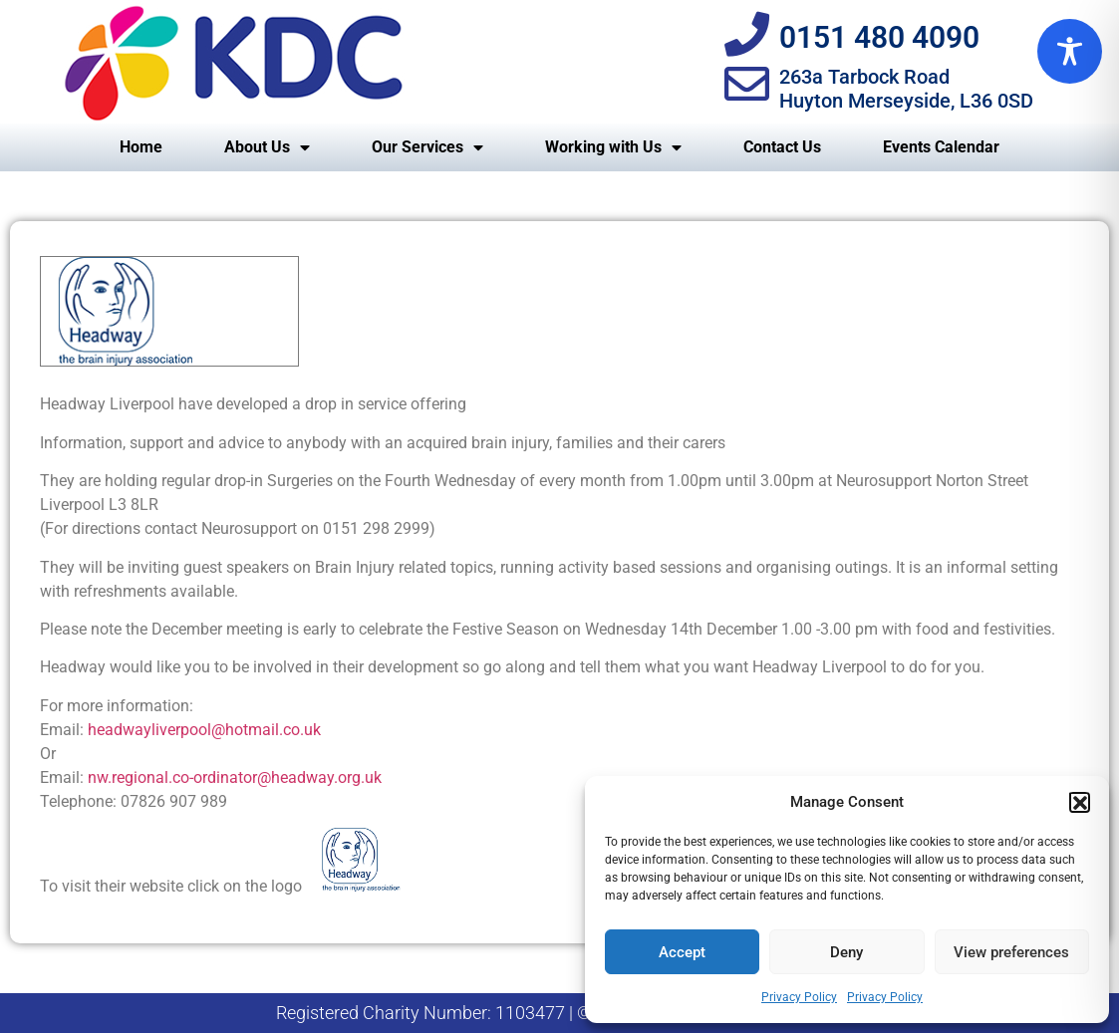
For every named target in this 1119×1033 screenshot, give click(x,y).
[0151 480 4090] (746, 34)
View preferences (1011, 952)
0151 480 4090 (879, 37)
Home (141, 146)
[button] (1079, 802)
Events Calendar (941, 146)
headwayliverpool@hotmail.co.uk (204, 729)
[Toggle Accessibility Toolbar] (1069, 51)
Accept (682, 952)
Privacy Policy (799, 997)
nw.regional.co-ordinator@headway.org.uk (235, 777)
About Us (267, 147)
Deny (846, 952)
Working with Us (613, 147)
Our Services (427, 147)
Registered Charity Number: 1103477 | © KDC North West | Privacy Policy (559, 1012)
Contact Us (782, 146)
